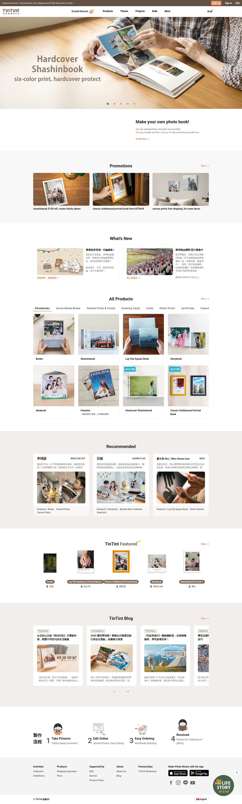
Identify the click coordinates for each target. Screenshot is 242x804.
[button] (50, 563)
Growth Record (83, 11)
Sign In (228, 3)
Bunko (51, 509)
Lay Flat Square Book (177, 509)
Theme (124, 11)
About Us (121, 771)
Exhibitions (39, 776)
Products (108, 11)
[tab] (107, 11)
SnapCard (101, 512)
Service (93, 776)
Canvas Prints (43, 512)
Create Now (143, 139)
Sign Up (216, 3)
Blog (119, 776)
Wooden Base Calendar (131, 509)
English (203, 799)
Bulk (154, 11)
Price (59, 776)
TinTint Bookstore (147, 771)
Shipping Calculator (67, 771)
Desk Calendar (197, 509)
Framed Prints (63, 509)
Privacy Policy (96, 780)
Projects (140, 11)
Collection (38, 771)
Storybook (113, 509)
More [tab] (168, 11)
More (205, 166)
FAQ (238, 3)
